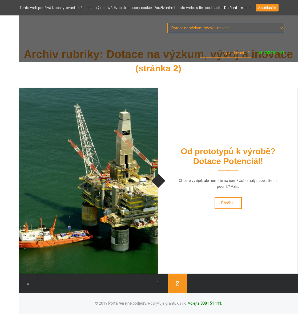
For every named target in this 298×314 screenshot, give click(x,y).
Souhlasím (267, 8)
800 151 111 (210, 303)
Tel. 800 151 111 (270, 53)
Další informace (237, 8)
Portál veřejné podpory (127, 303)
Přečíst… (228, 204)
